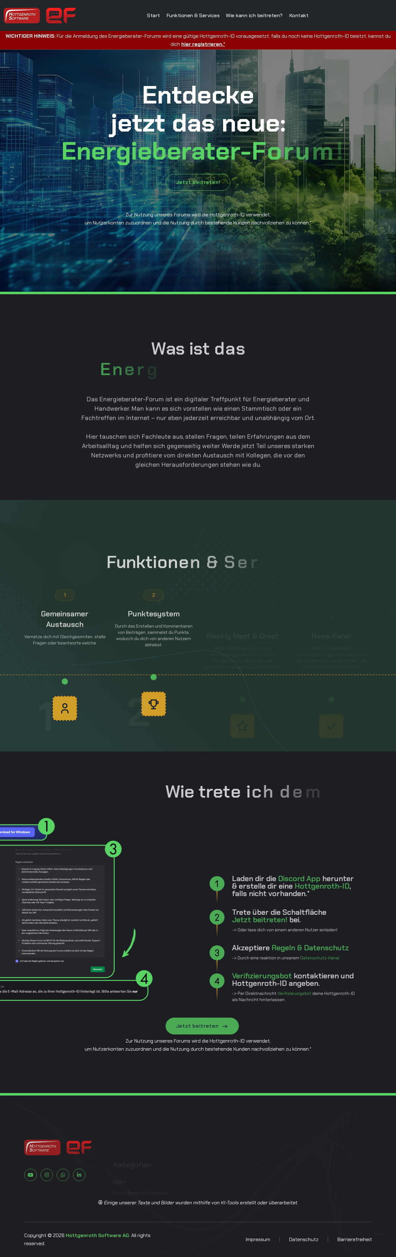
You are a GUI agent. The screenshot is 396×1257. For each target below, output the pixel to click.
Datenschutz (303, 1239)
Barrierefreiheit (354, 1239)
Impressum (258, 1239)
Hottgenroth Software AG (97, 1235)
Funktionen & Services (193, 15)
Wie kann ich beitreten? (254, 15)
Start (153, 15)
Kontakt (299, 15)
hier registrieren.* (203, 44)
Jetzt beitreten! (198, 182)
